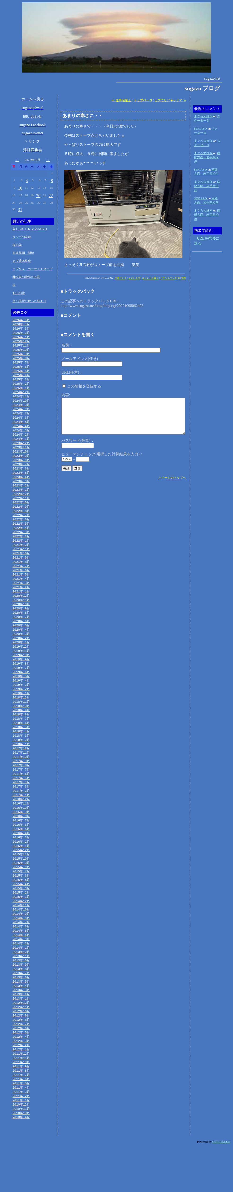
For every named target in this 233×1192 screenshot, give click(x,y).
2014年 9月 (21, 947)
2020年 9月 (21, 624)
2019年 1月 (21, 714)
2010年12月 (21, 1148)
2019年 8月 (21, 683)
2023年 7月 (21, 472)
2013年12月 (21, 987)
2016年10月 (21, 835)
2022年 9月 (21, 517)
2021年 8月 (21, 575)
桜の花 (17, 245)
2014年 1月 (21, 982)
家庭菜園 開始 (23, 253)
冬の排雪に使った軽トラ (29, 301)
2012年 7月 (21, 1063)
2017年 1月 (21, 821)
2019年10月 (21, 674)
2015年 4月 (21, 915)
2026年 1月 (21, 338)
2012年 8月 (21, 1059)
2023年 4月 (21, 486)
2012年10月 (21, 1050)
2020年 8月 (21, 629)
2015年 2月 (21, 924)
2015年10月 (21, 888)
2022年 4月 (21, 539)
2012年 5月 (21, 1072)
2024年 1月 (21, 445)
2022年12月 (21, 504)
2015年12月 (21, 880)
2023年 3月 (21, 490)
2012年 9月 (21, 1054)
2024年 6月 (21, 423)
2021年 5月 (21, 589)
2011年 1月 (21, 1144)
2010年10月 (21, 1157)
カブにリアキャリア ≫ (170, 100)
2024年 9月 (21, 410)
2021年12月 (21, 557)
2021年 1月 (21, 606)
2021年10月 (21, 566)
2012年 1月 (21, 1090)
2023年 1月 (21, 499)
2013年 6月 (21, 1014)
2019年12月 (21, 665)
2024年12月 (21, 396)
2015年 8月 (21, 897)
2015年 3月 (21, 920)
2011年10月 (21, 1103)
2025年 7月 (21, 365)
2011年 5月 (21, 1126)
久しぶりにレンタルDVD (30, 229)
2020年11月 (21, 615)
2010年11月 (21, 1153)
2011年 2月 (21, 1139)
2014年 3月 (21, 974)
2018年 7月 (21, 741)
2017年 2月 (21, 817)
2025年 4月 (21, 378)
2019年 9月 (21, 678)
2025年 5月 (21, 374)
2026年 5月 (21, 320)
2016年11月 (21, 830)
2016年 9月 (21, 839)
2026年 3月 (21, 329)
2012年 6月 (21, 1067)
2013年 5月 (21, 1018)
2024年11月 (21, 401)
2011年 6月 (21, 1121)
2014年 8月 (21, 951)
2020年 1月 (21, 660)
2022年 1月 (21, 553)
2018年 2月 (21, 763)
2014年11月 (21, 938)
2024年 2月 (21, 441)
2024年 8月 (21, 414)
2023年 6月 (21, 477)
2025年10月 (21, 351)
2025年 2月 (21, 387)
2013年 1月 (21, 1036)
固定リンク (121, 278)
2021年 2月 (21, 602)
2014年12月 (21, 933)
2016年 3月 (21, 866)
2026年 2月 (21, 333)
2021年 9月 (21, 571)
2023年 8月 (21, 468)
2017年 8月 (21, 790)
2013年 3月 (21, 1027)
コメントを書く (150, 278)
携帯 (183, 278)
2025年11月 (21, 347)
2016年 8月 (21, 844)
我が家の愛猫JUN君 (26, 277)
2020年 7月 (21, 633)
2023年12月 (21, 450)
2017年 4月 (21, 808)
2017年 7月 (21, 794)
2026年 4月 (21, 324)
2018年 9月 (21, 732)
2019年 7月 (21, 687)
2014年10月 (21, 942)
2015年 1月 (21, 929)
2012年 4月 (21, 1076)
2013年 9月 (21, 1000)
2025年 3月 (21, 383)
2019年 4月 (21, 700)
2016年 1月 (21, 875)
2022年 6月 (21, 530)
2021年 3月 (21, 598)
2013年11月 (21, 991)
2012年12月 (21, 1041)
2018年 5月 (21, 750)
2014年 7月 (21, 956)
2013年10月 (21, 996)
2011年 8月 (21, 1112)
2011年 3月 (21, 1135)
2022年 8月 (21, 521)
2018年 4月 (21, 754)
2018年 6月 (21, 745)
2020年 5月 (21, 642)
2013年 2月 (21, 1032)
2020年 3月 (21, 651)
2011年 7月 (21, 1117)
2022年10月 (21, 512)
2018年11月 (21, 723)
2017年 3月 (21, 812)
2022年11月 (21, 508)
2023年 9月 (21, 463)
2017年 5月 (21, 803)
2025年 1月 (21, 392)
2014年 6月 (21, 960)
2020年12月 (21, 611)
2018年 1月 (21, 768)
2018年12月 (21, 718)
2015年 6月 (21, 906)
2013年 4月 (21, 1023)
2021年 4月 (21, 593)
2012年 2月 (21, 1085)
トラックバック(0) (170, 278)
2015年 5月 (21, 911)
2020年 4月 (21, 647)
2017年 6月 (21, 799)
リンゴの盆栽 (22, 237)
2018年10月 (21, 727)
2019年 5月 (21, 696)
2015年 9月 (21, 893)
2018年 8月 (21, 736)
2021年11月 (21, 562)
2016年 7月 (21, 848)
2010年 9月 (21, 1161)
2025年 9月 (21, 356)
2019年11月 (21, 669)
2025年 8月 (21, 360)
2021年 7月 (21, 580)
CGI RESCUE (221, 1186)
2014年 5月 (21, 965)
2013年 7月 (21, 1009)
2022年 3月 (21, 544)
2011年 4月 (21, 1130)
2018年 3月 (21, 759)
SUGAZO (200, 128)
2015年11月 (21, 884)
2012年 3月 (21, 1081)
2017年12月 (21, 772)
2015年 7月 (21, 902)
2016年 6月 (21, 853)
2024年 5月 (21, 427)
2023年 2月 (21, 495)
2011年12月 (21, 1094)
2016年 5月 (21, 857)
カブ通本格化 (22, 261)
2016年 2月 (21, 871)
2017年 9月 (21, 786)
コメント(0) (134, 278)
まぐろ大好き (203, 116)
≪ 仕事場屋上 (122, 100)
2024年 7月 (21, 418)
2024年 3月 (21, 436)
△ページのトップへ (172, 477)
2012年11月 (21, 1045)
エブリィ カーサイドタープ (32, 269)
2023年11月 (21, 454)
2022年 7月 (21, 526)
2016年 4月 (21, 862)
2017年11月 (21, 777)
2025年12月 (21, 342)
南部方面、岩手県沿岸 (207, 157)
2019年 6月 (21, 692)
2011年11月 (21, 1099)
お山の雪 (19, 293)
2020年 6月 (21, 638)
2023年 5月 (21, 481)
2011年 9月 (21, 1108)
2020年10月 (21, 620)
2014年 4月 (21, 969)
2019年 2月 (21, 709)
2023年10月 (21, 459)
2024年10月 (21, 405)
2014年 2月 (21, 978)
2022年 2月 (21, 548)
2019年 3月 (21, 705)
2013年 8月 (21, 1005)
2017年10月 (21, 781)
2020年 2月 (21, 656)
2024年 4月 (21, 432)
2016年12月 (21, 826)
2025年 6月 (21, 369)
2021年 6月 (21, 584)
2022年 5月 (21, 535)
